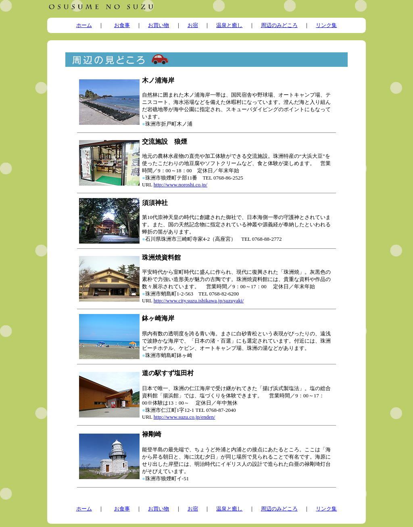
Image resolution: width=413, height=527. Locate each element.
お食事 (122, 25)
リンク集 (326, 25)
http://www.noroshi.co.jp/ (180, 185)
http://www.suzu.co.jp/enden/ (184, 417)
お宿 (193, 25)
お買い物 (158, 25)
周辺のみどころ (279, 25)
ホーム (84, 25)
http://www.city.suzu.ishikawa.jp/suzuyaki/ (199, 301)
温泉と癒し (229, 25)
